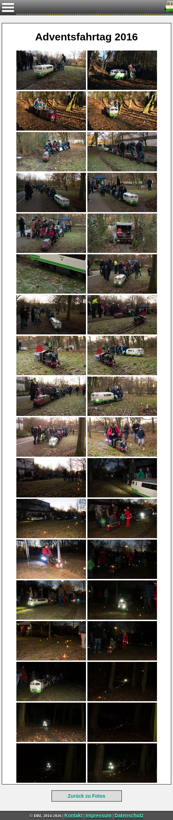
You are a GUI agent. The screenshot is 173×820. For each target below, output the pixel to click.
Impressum (99, 815)
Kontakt (73, 815)
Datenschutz (129, 815)
